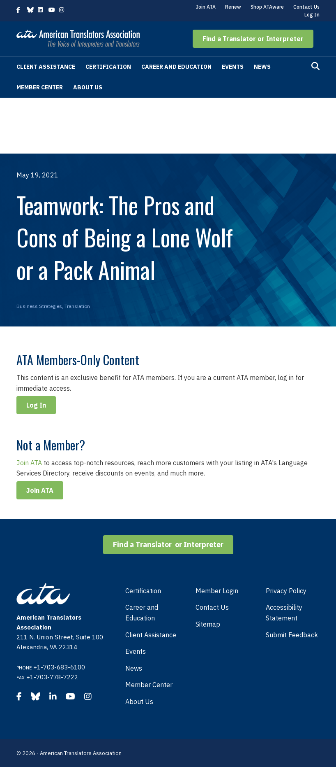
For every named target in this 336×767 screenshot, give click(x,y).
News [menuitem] (133, 668)
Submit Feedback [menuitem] (292, 635)
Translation (77, 306)
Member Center (39, 87)
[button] (253, 39)
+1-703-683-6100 (59, 667)
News (262, 66)
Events (233, 66)
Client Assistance (45, 66)
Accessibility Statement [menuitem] (284, 612)
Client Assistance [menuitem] (150, 635)
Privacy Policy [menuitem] (286, 591)
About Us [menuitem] (139, 701)
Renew (233, 7)
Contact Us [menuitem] (212, 607)
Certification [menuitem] (143, 591)
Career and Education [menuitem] (141, 612)
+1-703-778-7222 (52, 677)
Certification (108, 66)
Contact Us (306, 7)
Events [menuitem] (135, 651)
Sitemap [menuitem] (208, 624)
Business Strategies (39, 306)
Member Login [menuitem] (217, 591)
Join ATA (206, 7)
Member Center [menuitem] (149, 685)
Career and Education (176, 66)
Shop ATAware (267, 7)
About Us (87, 87)
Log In (312, 15)
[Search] (315, 66)
